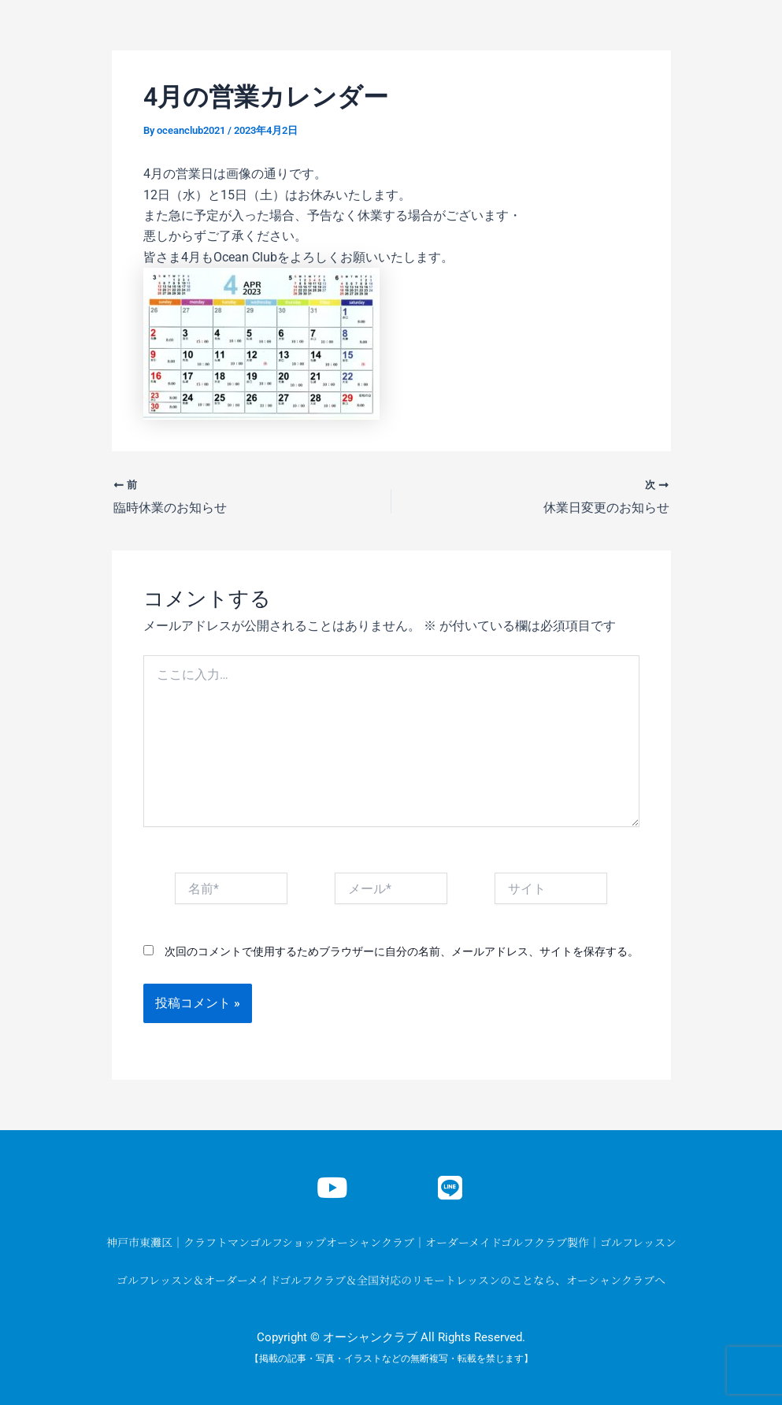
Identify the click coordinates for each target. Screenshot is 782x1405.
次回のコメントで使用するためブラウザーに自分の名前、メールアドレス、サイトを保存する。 (402, 950)
